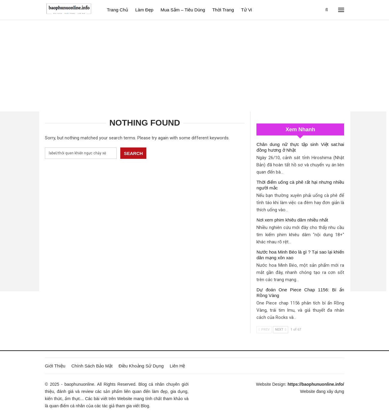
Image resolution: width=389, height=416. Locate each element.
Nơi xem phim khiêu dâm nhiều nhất (292, 219)
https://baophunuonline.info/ (316, 384)
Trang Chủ (117, 9)
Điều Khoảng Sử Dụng (141, 365)
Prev (264, 329)
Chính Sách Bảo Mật (92, 365)
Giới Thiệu (55, 365)
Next (280, 329)
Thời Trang (223, 9)
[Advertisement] (194, 65)
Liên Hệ (177, 365)
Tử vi (246, 9)
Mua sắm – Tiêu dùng (183, 9)
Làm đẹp (144, 9)
